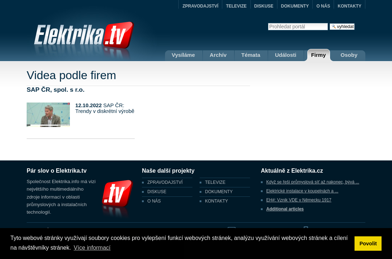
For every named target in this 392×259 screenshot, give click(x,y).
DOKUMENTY (295, 6)
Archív (218, 55)
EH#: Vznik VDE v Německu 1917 (298, 200)
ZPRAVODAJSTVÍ (200, 6)
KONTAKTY (349, 6)
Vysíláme (183, 55)
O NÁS (323, 6)
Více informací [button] (92, 248)
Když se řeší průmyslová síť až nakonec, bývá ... (312, 182)
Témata (250, 55)
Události (285, 55)
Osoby (348, 55)
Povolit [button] (368, 243)
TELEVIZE (236, 6)
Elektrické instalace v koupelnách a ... (302, 191)
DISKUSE (263, 6)
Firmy (318, 55)
